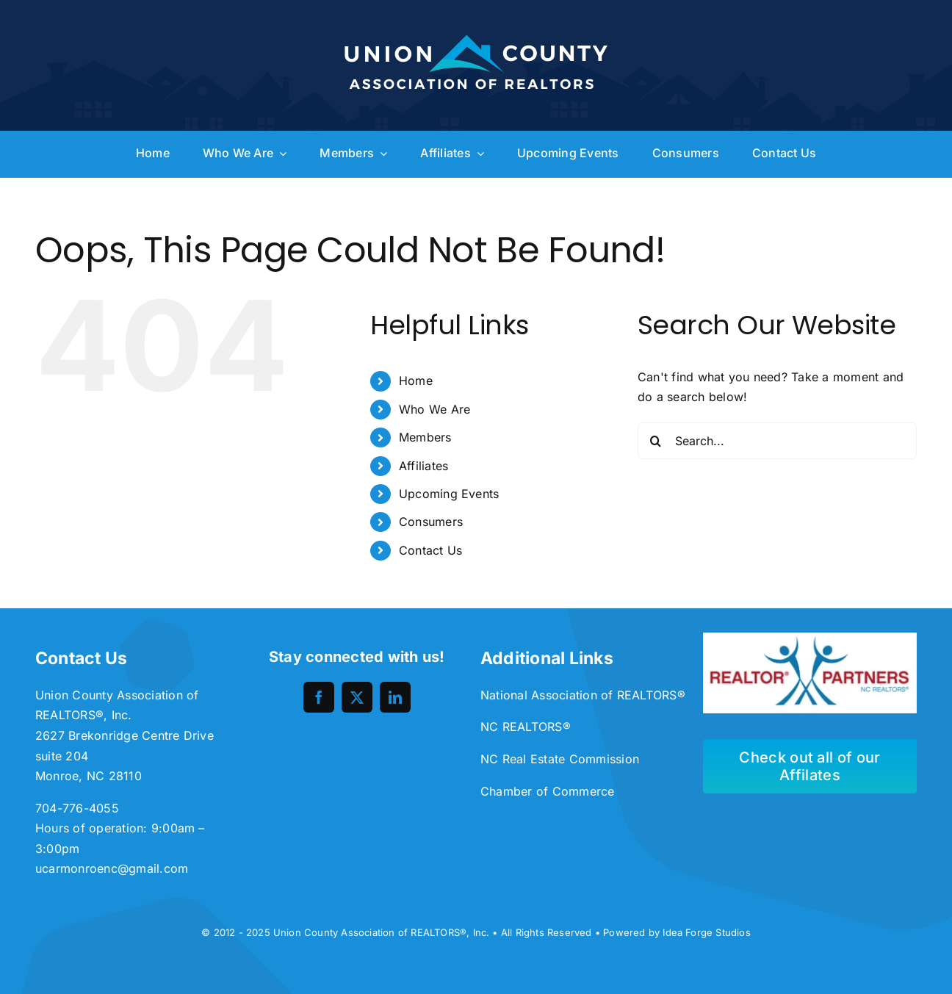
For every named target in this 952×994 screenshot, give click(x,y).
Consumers (431, 521)
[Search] (656, 440)
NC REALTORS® (525, 726)
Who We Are (434, 409)
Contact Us (430, 550)
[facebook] (318, 697)
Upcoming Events (449, 493)
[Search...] (777, 440)
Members (425, 437)
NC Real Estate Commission (559, 759)
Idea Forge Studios (707, 932)
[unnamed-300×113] (810, 638)
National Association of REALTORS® (582, 695)
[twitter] (357, 697)
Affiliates (423, 465)
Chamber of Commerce (547, 791)
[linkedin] (395, 697)
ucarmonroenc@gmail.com (111, 868)
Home (416, 380)
